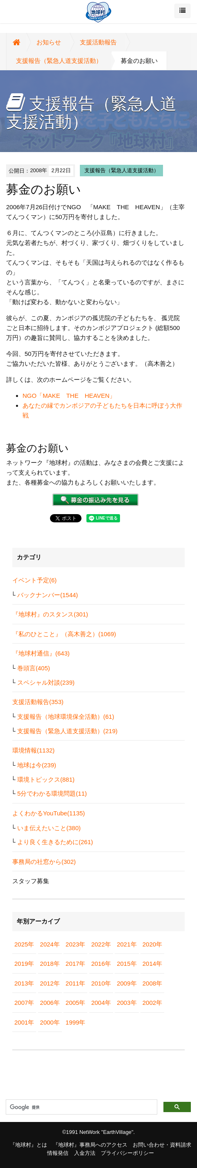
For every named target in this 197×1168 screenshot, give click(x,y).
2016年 (101, 963)
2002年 (152, 1002)
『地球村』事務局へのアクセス (90, 1145)
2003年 (126, 1002)
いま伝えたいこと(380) (49, 827)
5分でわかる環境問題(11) (52, 793)
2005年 (75, 1002)
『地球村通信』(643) (41, 653)
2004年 (101, 1002)
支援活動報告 (98, 42)
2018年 (50, 963)
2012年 (50, 983)
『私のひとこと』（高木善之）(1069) (64, 633)
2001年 (24, 1022)
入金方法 (84, 1153)
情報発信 (57, 1153)
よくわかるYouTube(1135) (48, 813)
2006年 (50, 1002)
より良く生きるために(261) (55, 841)
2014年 (152, 963)
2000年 (50, 1022)
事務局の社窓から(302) (44, 861)
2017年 (75, 963)
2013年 (24, 983)
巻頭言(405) (33, 668)
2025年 (24, 944)
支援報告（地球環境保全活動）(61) (65, 716)
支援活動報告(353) (37, 701)
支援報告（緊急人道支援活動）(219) (67, 730)
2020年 (152, 944)
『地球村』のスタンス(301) (50, 614)
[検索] (81, 1107)
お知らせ (48, 42)
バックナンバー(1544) (47, 594)
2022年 (101, 944)
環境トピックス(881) (46, 779)
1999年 (75, 1022)
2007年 (24, 1002)
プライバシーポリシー (127, 1153)
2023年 (75, 944)
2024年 (50, 944)
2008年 (152, 983)
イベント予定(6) (34, 580)
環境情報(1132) (33, 750)
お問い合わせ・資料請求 (162, 1145)
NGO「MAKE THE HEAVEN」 (69, 395)
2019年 (24, 963)
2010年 (101, 983)
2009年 (126, 983)
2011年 (75, 983)
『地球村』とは (28, 1145)
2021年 (126, 944)
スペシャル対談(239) (46, 682)
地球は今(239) (36, 765)
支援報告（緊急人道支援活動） (59, 60)
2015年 (126, 963)
